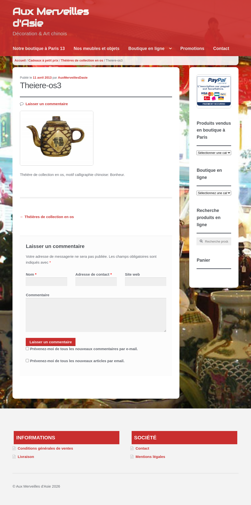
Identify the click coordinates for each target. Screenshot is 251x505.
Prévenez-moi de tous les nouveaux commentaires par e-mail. (84, 349)
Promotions (192, 48)
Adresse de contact (93, 274)
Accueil (20, 60)
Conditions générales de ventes (45, 448)
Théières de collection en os (82, 60)
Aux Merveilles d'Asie (50, 17)
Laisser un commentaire (46, 104)
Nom (31, 274)
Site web (132, 274)
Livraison (26, 457)
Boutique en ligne (146, 48)
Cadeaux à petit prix (43, 60)
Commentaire (37, 295)
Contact (221, 48)
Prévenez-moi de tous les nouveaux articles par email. (77, 361)
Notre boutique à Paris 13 (39, 48)
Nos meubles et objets (97, 48)
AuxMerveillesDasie (73, 77)
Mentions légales (150, 457)
